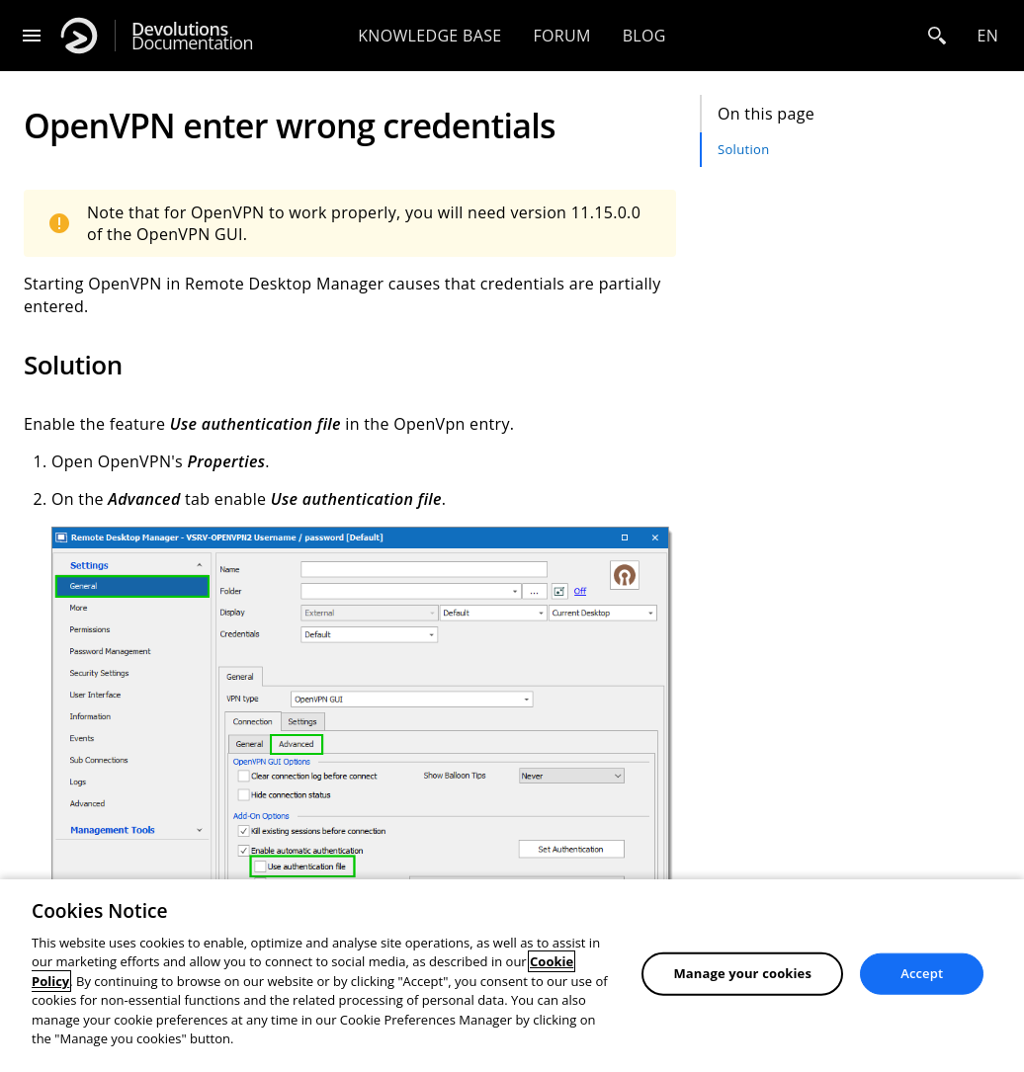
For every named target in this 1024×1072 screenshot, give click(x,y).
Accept (921, 973)
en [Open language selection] (987, 35)
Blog (644, 35)
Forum (561, 35)
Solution (743, 149)
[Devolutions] (79, 35)
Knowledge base (429, 35)
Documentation (192, 36)
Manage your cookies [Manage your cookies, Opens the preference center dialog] (742, 973)
